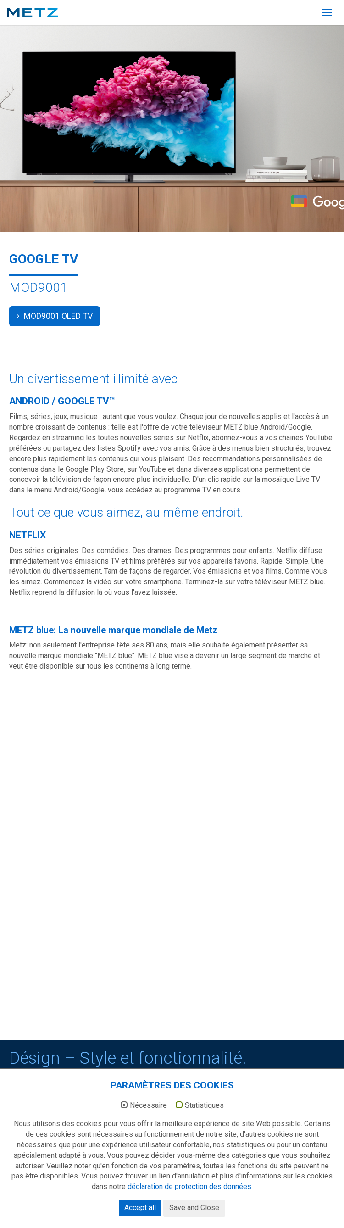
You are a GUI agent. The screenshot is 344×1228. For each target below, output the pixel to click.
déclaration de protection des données (189, 1204)
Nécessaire (148, 1124)
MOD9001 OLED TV (55, 316)
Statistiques (204, 1124)
